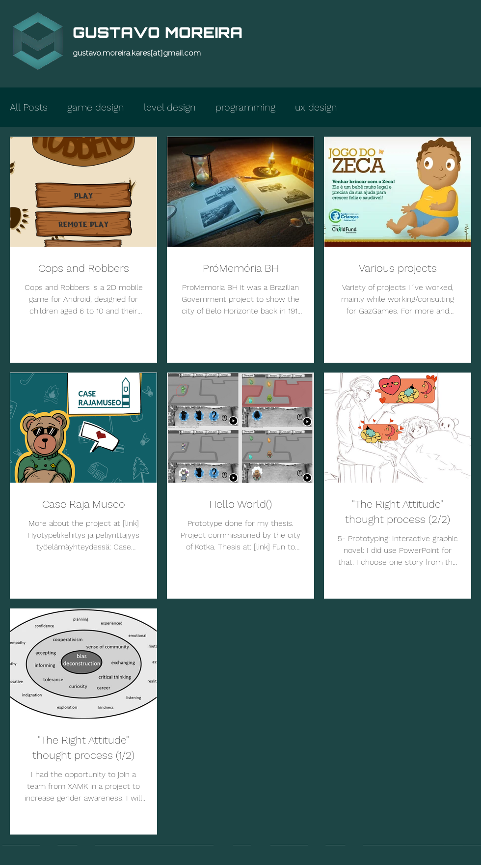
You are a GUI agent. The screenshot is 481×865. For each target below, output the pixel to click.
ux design (316, 107)
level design (170, 107)
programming (245, 107)
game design (95, 107)
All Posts (29, 107)
